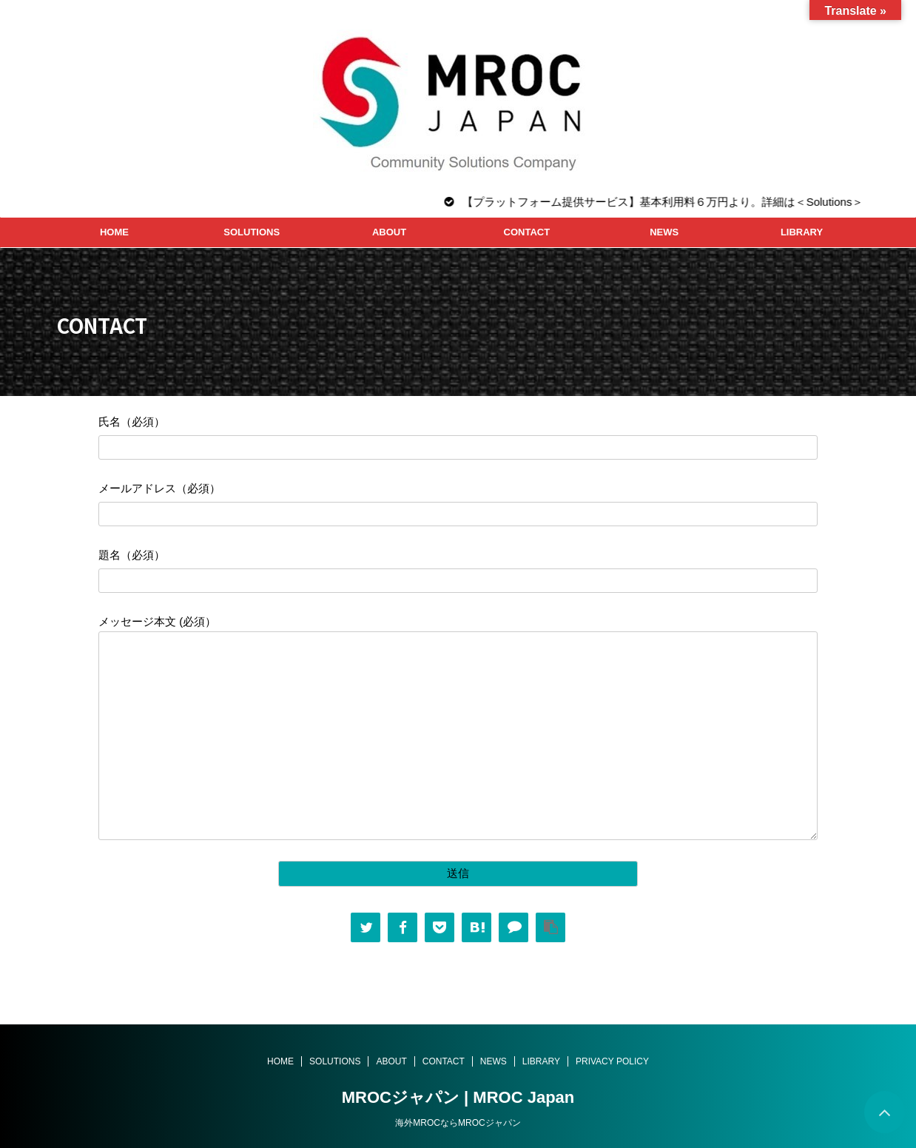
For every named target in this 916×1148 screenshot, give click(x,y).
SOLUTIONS (251, 232)
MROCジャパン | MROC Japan (458, 1097)
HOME (114, 232)
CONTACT (527, 232)
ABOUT (389, 232)
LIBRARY (802, 232)
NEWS (664, 232)
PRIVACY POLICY (612, 1061)
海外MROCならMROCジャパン (457, 1123)
